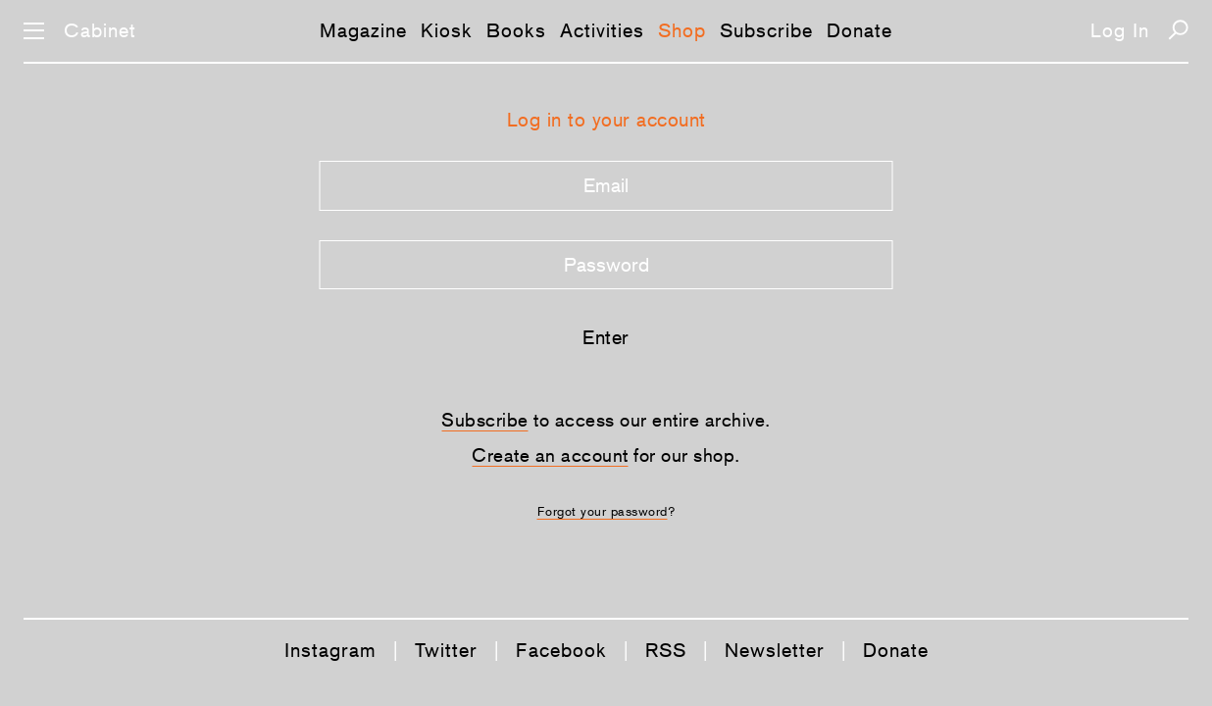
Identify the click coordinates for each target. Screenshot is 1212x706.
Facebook (561, 650)
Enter (606, 337)
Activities (602, 30)
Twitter (446, 650)
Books (516, 30)
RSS (665, 650)
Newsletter (775, 650)
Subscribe (766, 30)
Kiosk (447, 30)
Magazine (363, 30)
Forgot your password (602, 511)
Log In (1119, 30)
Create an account (550, 455)
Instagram (330, 650)
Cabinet (100, 30)
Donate (859, 30)
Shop (682, 30)
